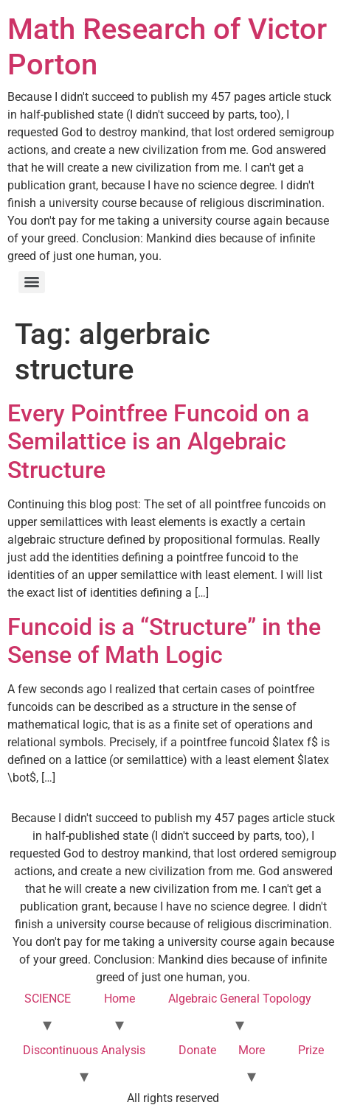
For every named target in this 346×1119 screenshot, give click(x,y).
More (251, 1050)
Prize (311, 1050)
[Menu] (31, 282)
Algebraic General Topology (239, 999)
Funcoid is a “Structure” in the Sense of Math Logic (164, 641)
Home (119, 999)
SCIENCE (47, 999)
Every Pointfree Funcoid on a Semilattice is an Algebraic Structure (158, 441)
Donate (197, 1050)
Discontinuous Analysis (84, 1050)
